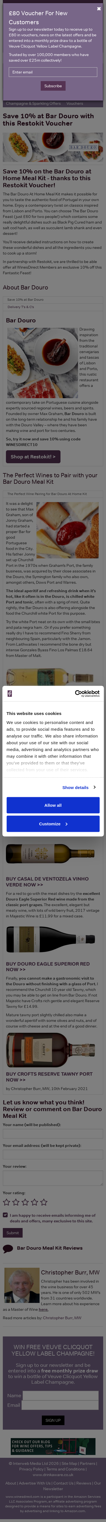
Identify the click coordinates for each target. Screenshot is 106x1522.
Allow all (53, 805)
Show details (75, 787)
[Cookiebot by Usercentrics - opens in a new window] (75, 693)
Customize (53, 823)
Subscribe (53, 85)
